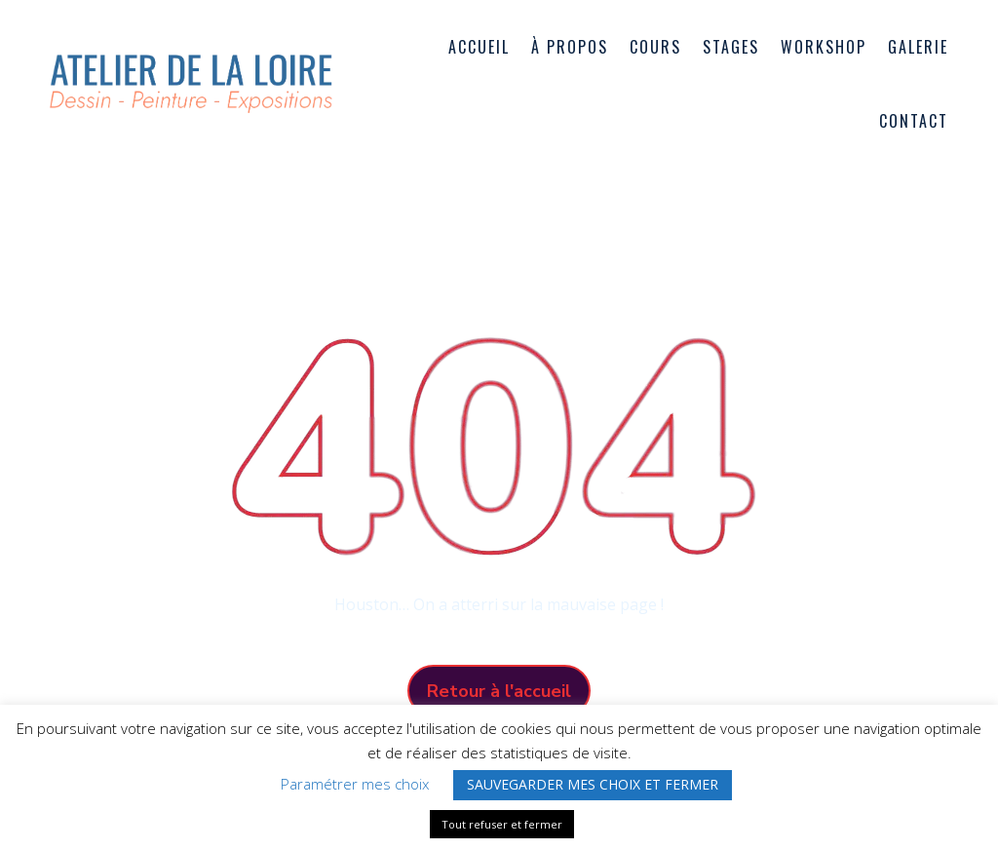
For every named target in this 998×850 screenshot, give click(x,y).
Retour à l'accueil (499, 691)
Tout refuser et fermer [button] (501, 824)
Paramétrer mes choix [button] (355, 783)
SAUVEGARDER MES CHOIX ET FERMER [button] (592, 784)
